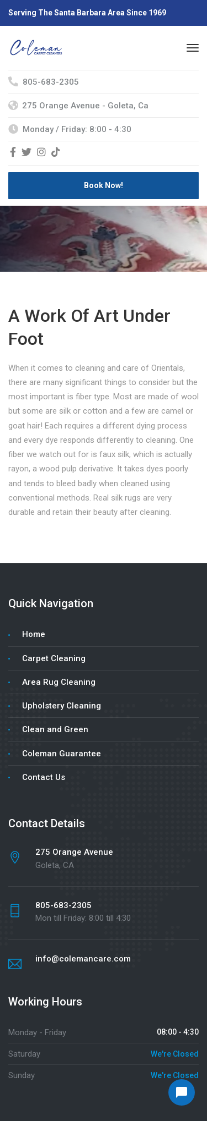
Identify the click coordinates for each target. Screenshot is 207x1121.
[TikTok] (56, 153)
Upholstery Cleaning (61, 706)
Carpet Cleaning (54, 658)
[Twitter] (26, 153)
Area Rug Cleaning (58, 682)
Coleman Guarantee (61, 754)
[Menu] (193, 48)
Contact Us (43, 777)
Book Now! (103, 185)
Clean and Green (55, 729)
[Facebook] (13, 153)
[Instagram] (41, 153)
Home (33, 634)
